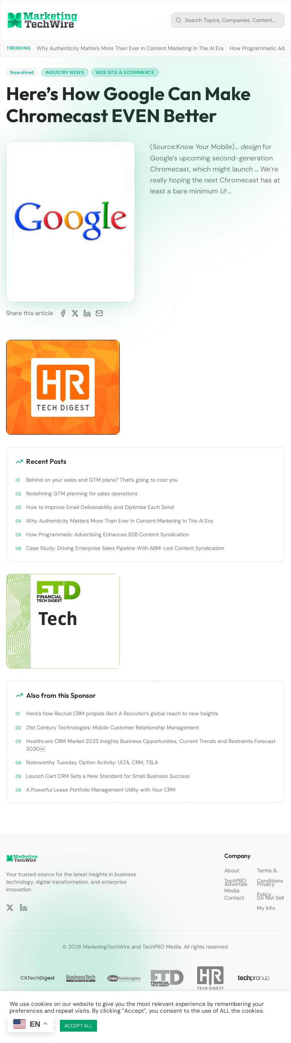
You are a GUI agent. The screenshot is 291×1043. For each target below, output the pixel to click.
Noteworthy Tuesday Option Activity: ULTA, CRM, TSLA (92, 762)
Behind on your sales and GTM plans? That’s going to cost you (102, 479)
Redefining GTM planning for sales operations (82, 493)
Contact (234, 897)
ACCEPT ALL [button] (78, 1026)
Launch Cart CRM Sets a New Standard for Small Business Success (108, 776)
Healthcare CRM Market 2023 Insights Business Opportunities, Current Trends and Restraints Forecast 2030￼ (150, 745)
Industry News (64, 72)
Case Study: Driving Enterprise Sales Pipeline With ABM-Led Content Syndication (125, 548)
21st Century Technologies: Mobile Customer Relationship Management (112, 727)
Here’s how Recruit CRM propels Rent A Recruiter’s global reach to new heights (122, 713)
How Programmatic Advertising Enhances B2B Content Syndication (107, 534)
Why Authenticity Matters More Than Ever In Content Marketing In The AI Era (130, 48)
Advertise (235, 884)
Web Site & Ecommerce (125, 72)
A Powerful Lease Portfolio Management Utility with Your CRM (100, 789)
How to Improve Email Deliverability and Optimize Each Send (100, 507)
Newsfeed (22, 72)
